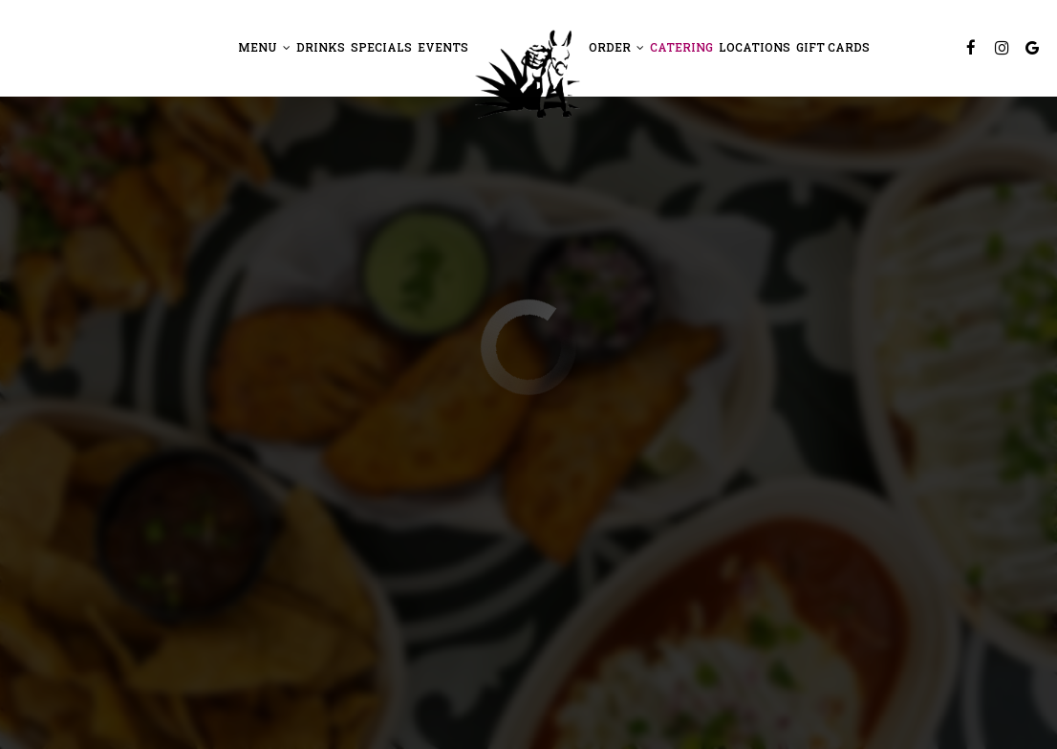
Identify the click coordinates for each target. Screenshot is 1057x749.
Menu (264, 47)
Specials (381, 47)
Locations (754, 47)
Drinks (320, 47)
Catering (681, 47)
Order (616, 47)
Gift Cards (833, 47)
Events (443, 47)
